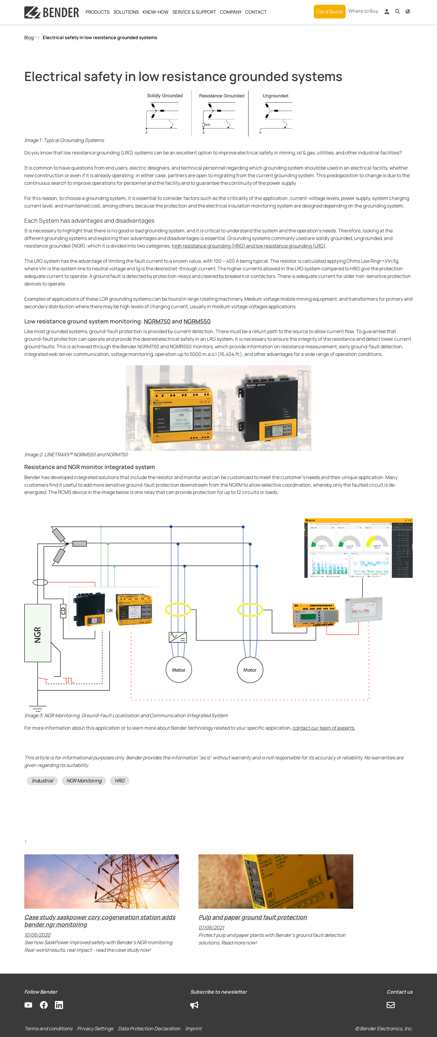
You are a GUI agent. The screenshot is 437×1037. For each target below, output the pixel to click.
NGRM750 (157, 321)
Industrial (42, 780)
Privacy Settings (95, 1028)
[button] (397, 11)
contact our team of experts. (324, 728)
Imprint (193, 1028)
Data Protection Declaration (149, 1028)
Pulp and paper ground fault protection (252, 917)
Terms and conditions (48, 1028)
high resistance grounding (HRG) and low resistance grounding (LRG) (249, 245)
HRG (119, 780)
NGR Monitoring (83, 780)
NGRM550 (197, 321)
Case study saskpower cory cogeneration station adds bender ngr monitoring (99, 920)
